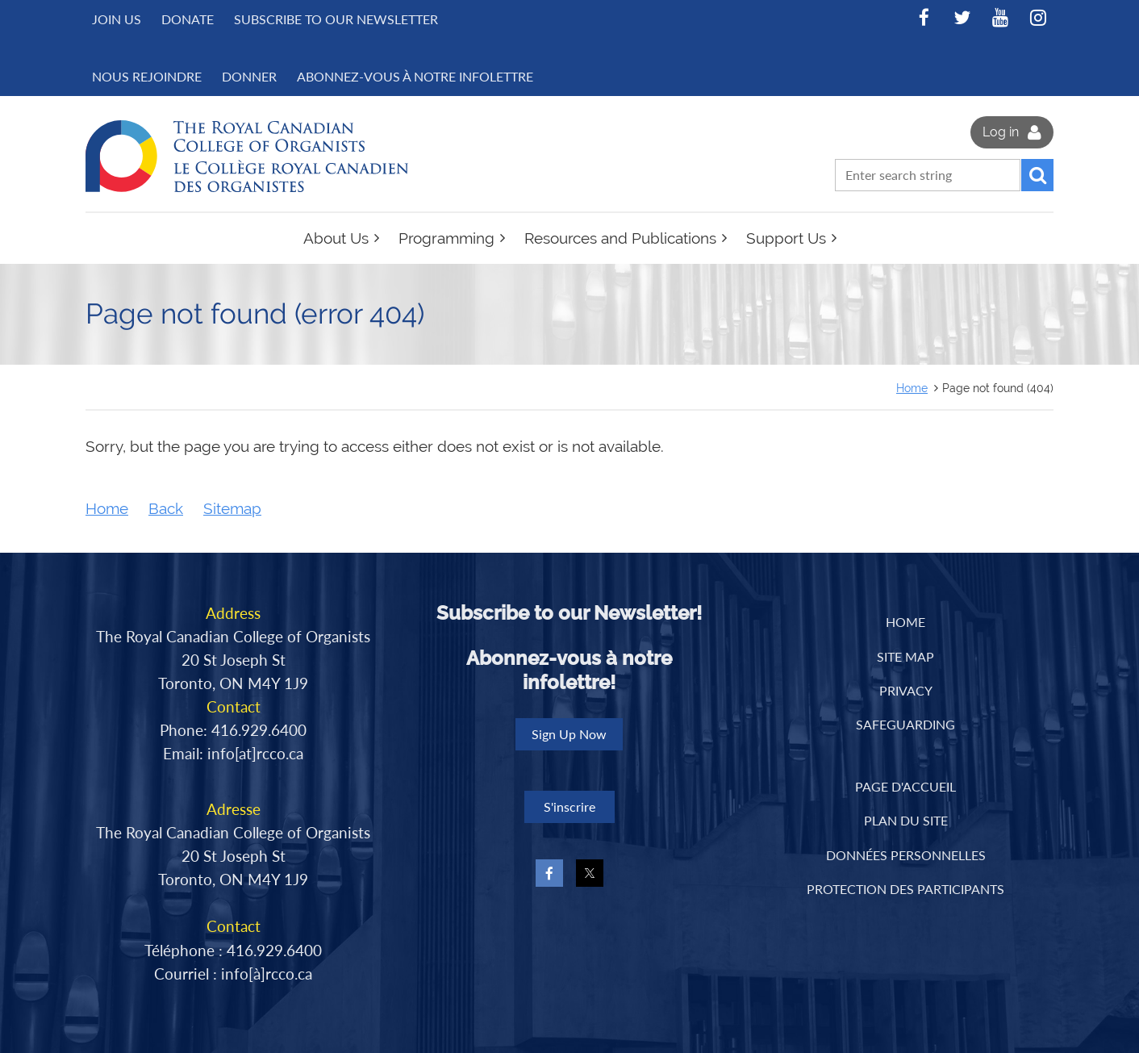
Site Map (905, 656)
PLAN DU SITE (906, 820)
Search (1037, 175)
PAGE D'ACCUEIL (905, 786)
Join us (116, 19)
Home (912, 388)
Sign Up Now (569, 734)
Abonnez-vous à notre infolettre (415, 76)
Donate (187, 19)
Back (165, 508)
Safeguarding (905, 724)
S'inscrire (569, 806)
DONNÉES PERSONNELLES (906, 855)
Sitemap (232, 508)
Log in (1001, 132)
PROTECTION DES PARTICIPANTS (905, 888)
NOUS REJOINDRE (147, 76)
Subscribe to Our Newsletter (336, 19)
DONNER (249, 76)
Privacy (905, 690)
